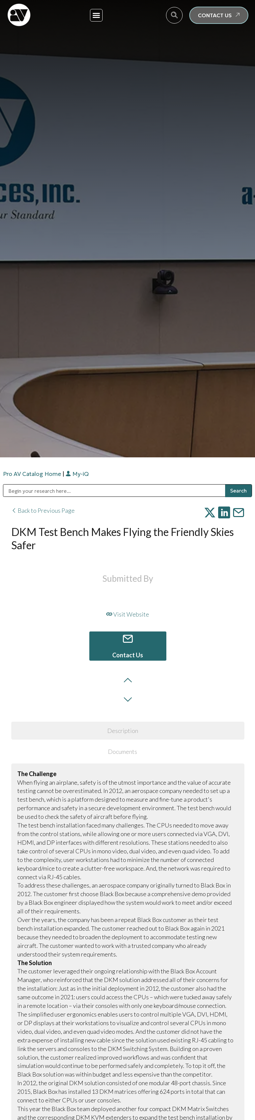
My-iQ (77, 474)
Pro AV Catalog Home (32, 474)
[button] (96, 15)
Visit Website (127, 614)
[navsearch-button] (174, 15)
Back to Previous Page (43, 510)
